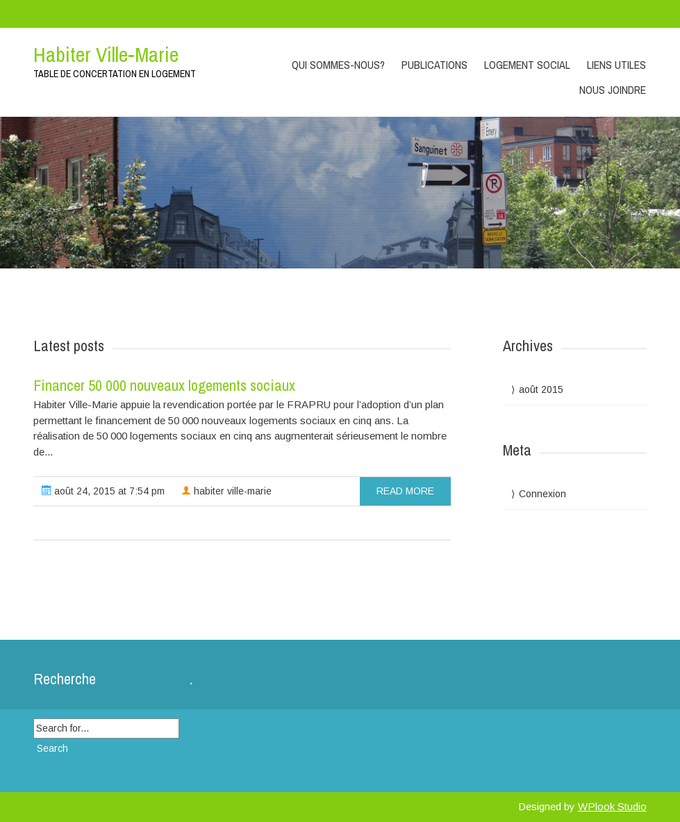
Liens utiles (616, 64)
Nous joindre (612, 89)
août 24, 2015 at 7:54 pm (103, 491)
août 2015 (541, 389)
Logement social (527, 64)
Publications (434, 64)
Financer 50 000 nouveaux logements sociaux (164, 385)
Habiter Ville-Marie (106, 54)
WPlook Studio (612, 806)
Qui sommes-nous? (338, 64)
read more (405, 491)
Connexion (542, 493)
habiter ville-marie (226, 491)
